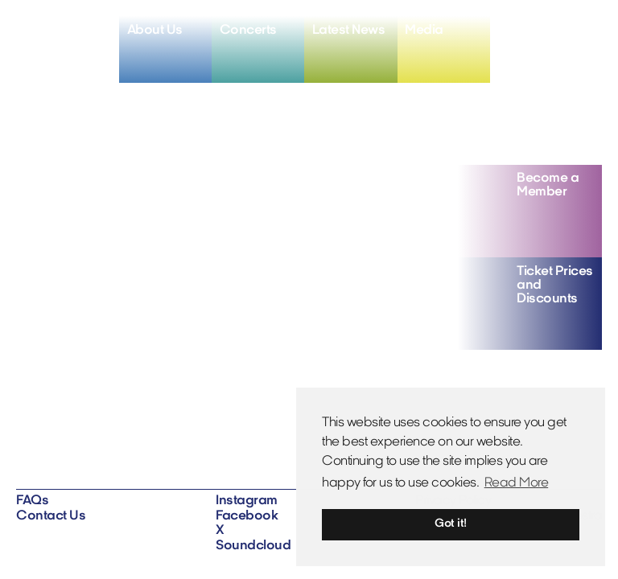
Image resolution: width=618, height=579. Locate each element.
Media (424, 30)
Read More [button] (516, 483)
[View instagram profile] (511, 31)
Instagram (247, 501)
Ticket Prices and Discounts (555, 285)
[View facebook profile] (536, 31)
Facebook (247, 516)
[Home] (67, 42)
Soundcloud (253, 546)
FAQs (32, 501)
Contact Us (50, 516)
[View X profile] (561, 31)
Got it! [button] (451, 524)
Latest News (348, 30)
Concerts (248, 30)
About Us (155, 30)
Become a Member (548, 185)
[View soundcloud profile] (588, 31)
